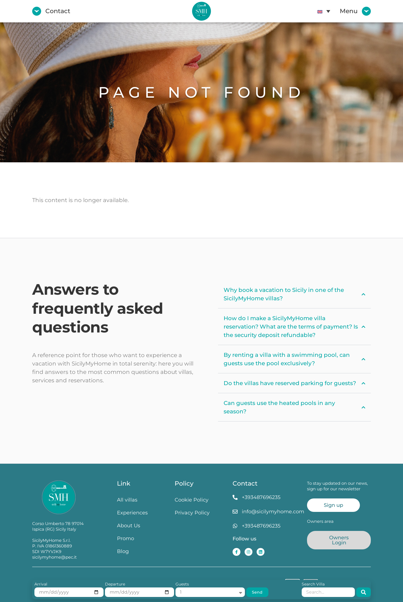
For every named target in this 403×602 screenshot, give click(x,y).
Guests (182, 584)
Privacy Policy (192, 512)
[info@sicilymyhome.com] (235, 511)
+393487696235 (261, 497)
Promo (125, 538)
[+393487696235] (235, 497)
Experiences (132, 512)
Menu (349, 11)
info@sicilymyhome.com (273, 511)
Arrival (40, 584)
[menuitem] (324, 11)
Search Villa (313, 584)
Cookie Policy (191, 499)
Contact (57, 11)
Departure (115, 584)
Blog (123, 551)
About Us (128, 525)
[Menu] (366, 11)
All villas (127, 499)
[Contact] (36, 11)
